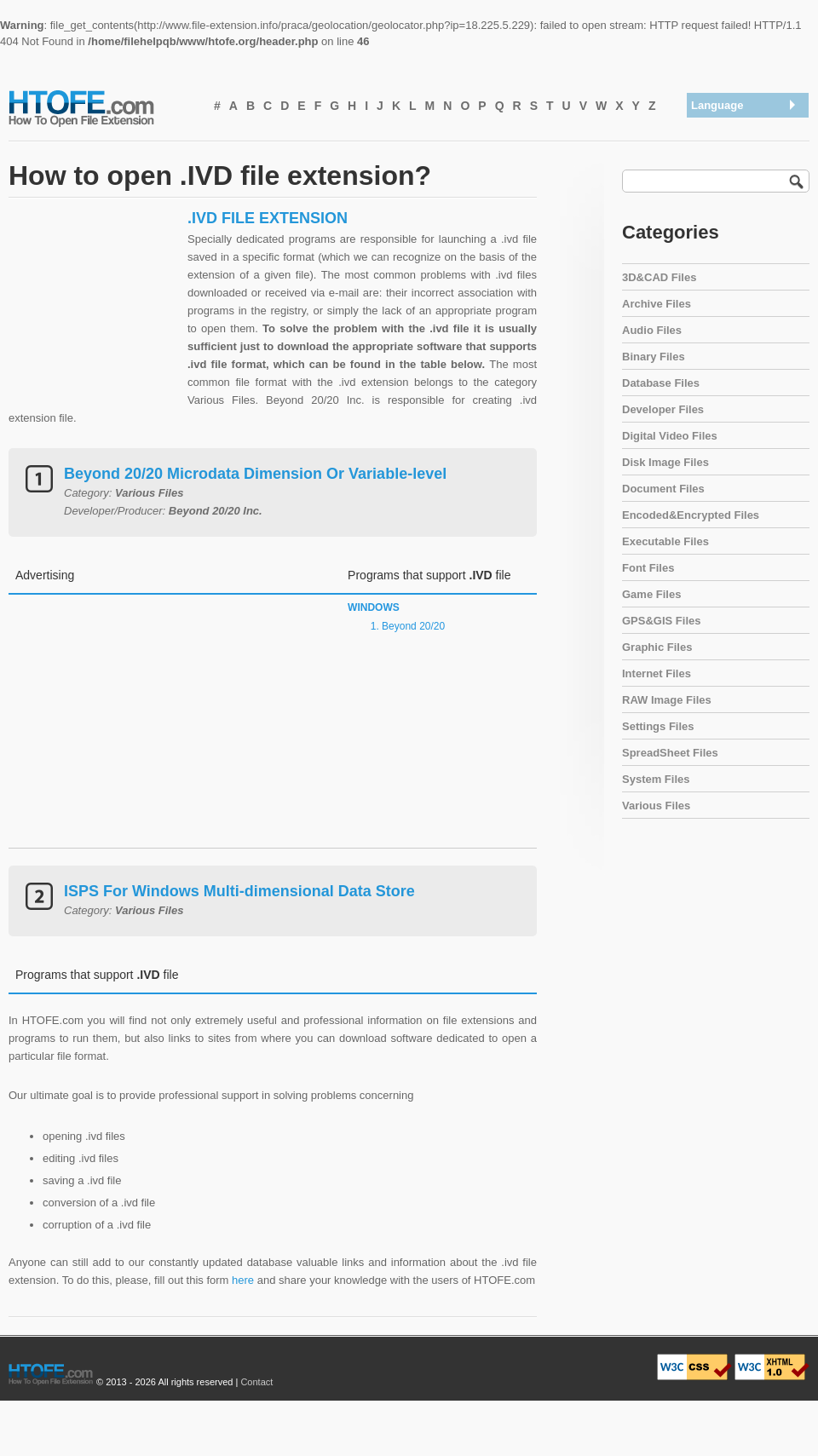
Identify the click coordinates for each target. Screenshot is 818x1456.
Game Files (651, 594)
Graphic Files (657, 647)
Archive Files (656, 303)
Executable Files (665, 541)
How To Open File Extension (101, 107)
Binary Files (653, 356)
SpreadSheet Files (670, 752)
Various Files (656, 805)
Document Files (663, 488)
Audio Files (652, 330)
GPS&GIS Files (661, 620)
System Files (656, 779)
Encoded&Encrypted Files (690, 515)
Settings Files (658, 726)
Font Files (648, 567)
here (243, 1280)
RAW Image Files (666, 699)
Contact (256, 1382)
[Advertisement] (94, 315)
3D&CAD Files (659, 277)
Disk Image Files (665, 462)
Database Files (661, 383)
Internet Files (656, 673)
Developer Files (663, 409)
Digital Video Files (669, 435)
